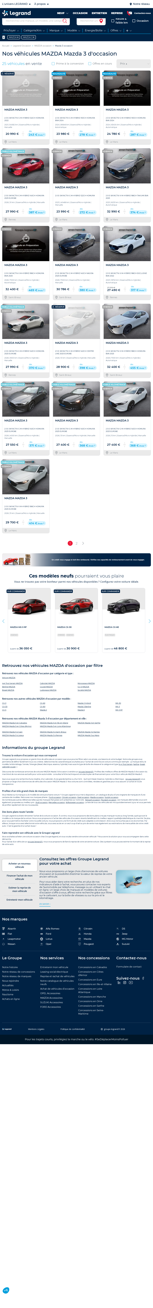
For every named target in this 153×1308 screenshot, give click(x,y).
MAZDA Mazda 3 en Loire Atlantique (55, 731)
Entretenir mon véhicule (54, 972)
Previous (3, 625)
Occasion (140, 26)
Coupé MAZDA (46, 692)
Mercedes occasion (56, 808)
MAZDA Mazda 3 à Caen (12, 737)
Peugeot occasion (108, 805)
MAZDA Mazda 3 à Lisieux (13, 741)
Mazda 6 (81, 715)
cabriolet (6, 772)
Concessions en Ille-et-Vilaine (95, 989)
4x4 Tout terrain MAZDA (12, 689)
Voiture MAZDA (8, 683)
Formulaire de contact (129, 972)
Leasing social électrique (54, 977)
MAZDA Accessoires (51, 1003)
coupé (12, 772)
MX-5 (117, 712)
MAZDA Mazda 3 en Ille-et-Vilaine (54, 728)
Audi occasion (42, 808)
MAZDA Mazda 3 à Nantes (89, 737)
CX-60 (42, 708)
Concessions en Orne (90, 1006)
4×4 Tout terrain (126, 769)
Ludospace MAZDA (48, 695)
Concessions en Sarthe (91, 1011)
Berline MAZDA (8, 692)
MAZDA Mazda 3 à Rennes (51, 741)
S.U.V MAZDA (83, 692)
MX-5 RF (119, 715)
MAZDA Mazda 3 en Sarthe (89, 728)
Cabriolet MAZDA (47, 689)
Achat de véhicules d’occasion (57, 994)
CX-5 (4, 715)
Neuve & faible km (119, 26)
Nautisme (7, 999)
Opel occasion (83, 802)
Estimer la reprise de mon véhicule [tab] (20, 894)
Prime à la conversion (68, 68)
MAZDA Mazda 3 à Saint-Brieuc (53, 737)
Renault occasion (92, 805)
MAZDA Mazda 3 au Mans (88, 741)
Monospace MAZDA (86, 689)
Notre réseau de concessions (18, 977)
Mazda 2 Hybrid (84, 708)
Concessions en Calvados (92, 972)
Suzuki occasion (111, 802)
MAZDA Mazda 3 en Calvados (14, 728)
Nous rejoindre (10, 986)
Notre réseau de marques (16, 981)
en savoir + (44, 909)
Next (149, 625)
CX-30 (4, 712)
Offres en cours (100, 68)
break (142, 769)
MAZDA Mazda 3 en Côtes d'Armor (17, 731)
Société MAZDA (84, 695)
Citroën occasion (69, 802)
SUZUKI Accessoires (51, 1007)
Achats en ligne (11, 1004)
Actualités (8, 990)
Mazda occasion (97, 802)
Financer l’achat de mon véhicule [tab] (19, 882)
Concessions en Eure (90, 985)
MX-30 (118, 708)
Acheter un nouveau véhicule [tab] (20, 870)
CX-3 (4, 708)
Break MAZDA (8, 695)
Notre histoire (10, 972)
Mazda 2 (43, 715)
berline (136, 769)
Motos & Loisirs (10, 995)
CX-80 (42, 712)
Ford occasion (55, 802)
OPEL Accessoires (50, 998)
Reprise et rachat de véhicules (57, 981)
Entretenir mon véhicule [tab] (20, 905)
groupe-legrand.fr (86, 777)
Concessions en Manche (92, 1002)
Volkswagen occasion (75, 808)
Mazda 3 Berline (84, 712)
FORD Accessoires (50, 1012)
